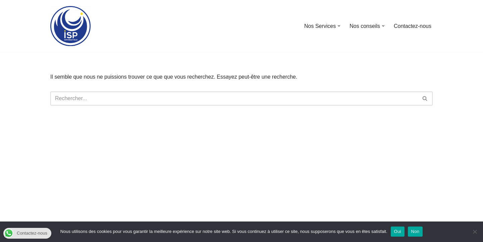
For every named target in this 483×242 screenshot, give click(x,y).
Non (415, 231)
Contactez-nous (412, 26)
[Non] (474, 231)
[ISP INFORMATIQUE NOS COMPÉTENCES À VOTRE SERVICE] (70, 26)
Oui (397, 231)
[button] (339, 26)
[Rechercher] (234, 98)
